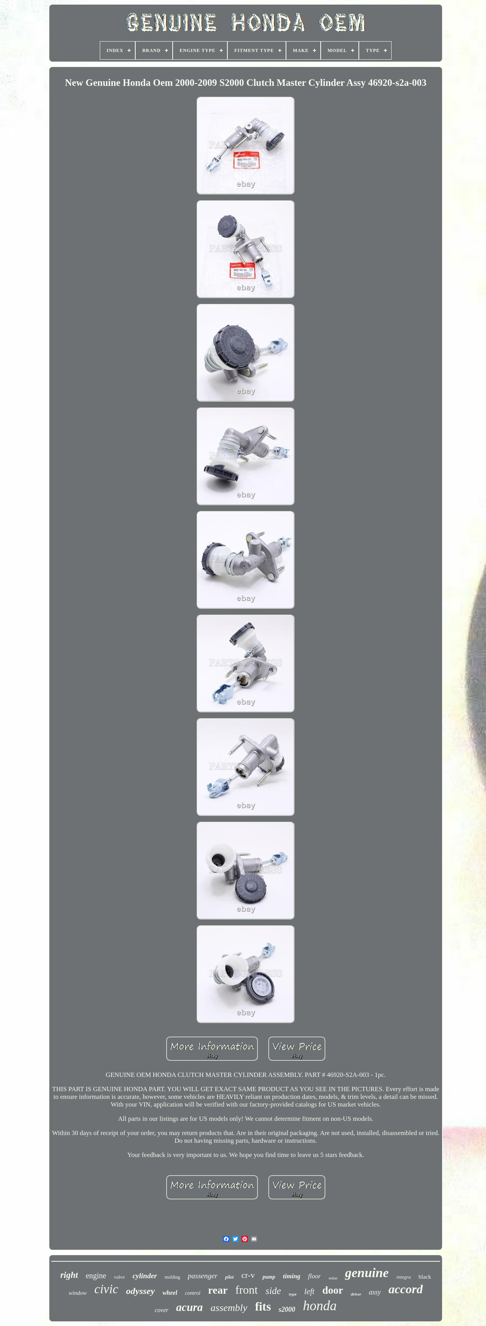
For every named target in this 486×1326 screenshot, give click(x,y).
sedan (332, 1278)
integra (404, 1277)
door (332, 1290)
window (78, 1293)
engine (96, 1275)
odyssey (140, 1291)
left (309, 1291)
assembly (228, 1307)
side (273, 1291)
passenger (202, 1276)
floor (314, 1276)
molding (172, 1277)
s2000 (287, 1309)
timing (291, 1276)
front (246, 1289)
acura (189, 1307)
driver (356, 1294)
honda (320, 1305)
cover (161, 1310)
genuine (366, 1273)
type (292, 1294)
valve (119, 1277)
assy (375, 1292)
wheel (170, 1292)
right (69, 1275)
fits (263, 1306)
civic (106, 1289)
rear (218, 1290)
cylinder (145, 1276)
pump (268, 1277)
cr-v (248, 1275)
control (192, 1293)
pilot (229, 1277)
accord (405, 1289)
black (425, 1277)
